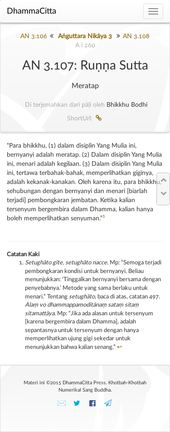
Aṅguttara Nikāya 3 (85, 36)
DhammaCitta (31, 11)
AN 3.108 (136, 36)
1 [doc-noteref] (103, 216)
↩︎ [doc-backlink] (119, 347)
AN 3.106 (33, 36)
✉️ (61, 403)
